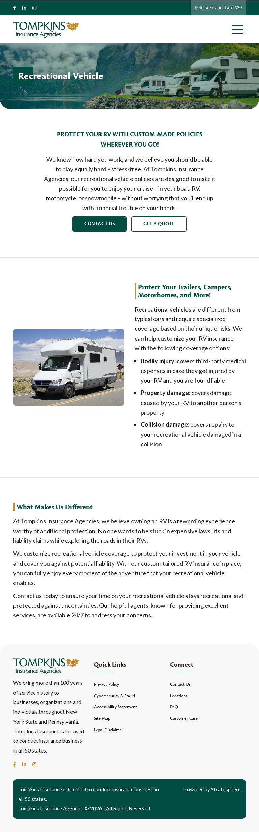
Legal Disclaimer (108, 730)
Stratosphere (226, 789)
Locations (179, 696)
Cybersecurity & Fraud (114, 696)
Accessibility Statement (115, 707)
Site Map (102, 718)
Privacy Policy (106, 684)
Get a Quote (159, 224)
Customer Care (184, 718)
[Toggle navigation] (239, 29)
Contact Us (99, 224)
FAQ (174, 707)
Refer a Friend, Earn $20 (218, 7)
